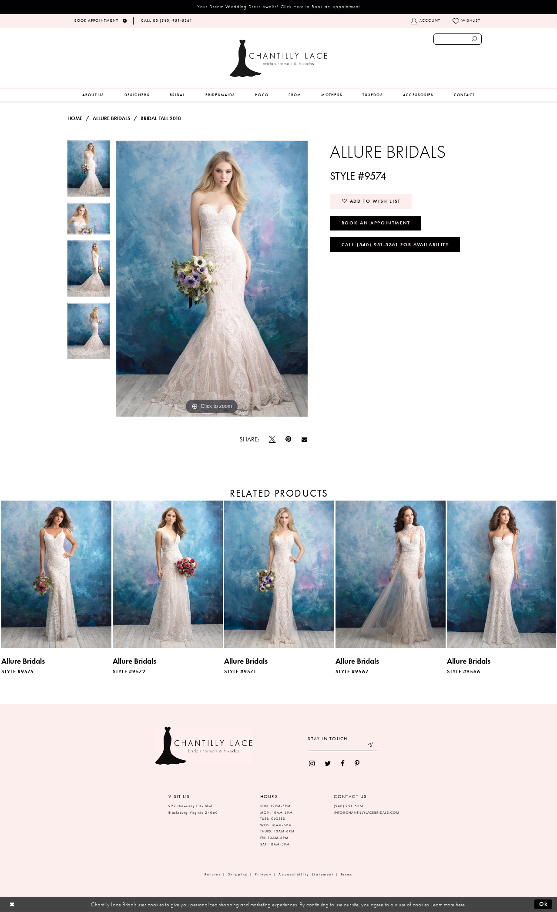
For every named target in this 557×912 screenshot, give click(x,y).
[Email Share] (304, 439)
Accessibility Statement (306, 874)
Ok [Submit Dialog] (543, 904)
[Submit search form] (474, 39)
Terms (347, 874)
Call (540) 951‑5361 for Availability (395, 244)
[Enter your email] (342, 746)
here (460, 904)
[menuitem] (93, 95)
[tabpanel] (88, 171)
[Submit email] (371, 746)
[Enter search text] (457, 39)
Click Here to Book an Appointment (320, 6)
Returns (213, 874)
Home (74, 118)
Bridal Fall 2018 (161, 118)
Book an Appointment (376, 223)
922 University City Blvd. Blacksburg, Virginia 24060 (193, 809)
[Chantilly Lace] (278, 58)
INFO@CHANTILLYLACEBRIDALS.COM (366, 812)
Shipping (238, 874)
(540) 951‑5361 (349, 806)
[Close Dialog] (12, 904)
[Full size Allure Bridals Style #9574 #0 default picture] (212, 279)
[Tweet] (272, 439)
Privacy (263, 874)
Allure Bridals (111, 118)
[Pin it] (288, 439)
